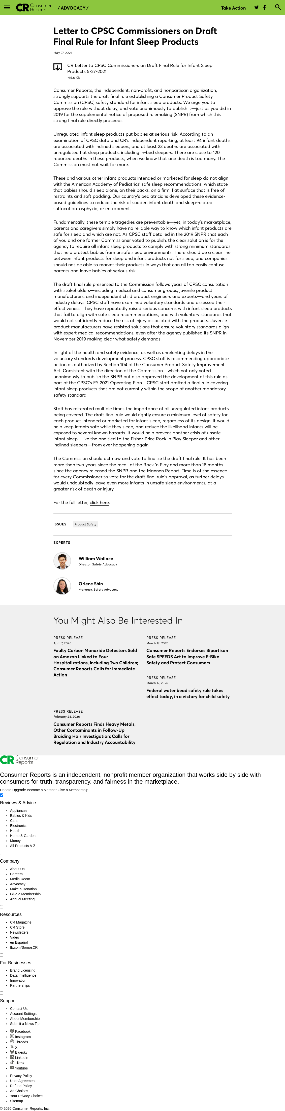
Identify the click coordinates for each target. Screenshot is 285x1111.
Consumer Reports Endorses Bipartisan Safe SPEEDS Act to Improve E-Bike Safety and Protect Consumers (187, 656)
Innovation (18, 980)
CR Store (17, 927)
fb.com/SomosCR (24, 947)
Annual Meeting (22, 899)
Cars (14, 821)
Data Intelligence (23, 975)
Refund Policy (21, 1086)
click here (99, 502)
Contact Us (18, 1009)
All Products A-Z (22, 846)
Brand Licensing (22, 970)
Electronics (18, 826)
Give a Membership (73, 790)
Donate (5, 790)
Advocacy (17, 884)
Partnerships (20, 985)
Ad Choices (19, 1091)
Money (15, 841)
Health (15, 831)
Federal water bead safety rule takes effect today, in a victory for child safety (188, 693)
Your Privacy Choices (27, 1096)
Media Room (20, 879)
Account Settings (23, 1014)
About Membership (25, 1019)
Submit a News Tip (25, 1024)
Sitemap (16, 1101)
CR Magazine (20, 922)
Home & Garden (23, 836)
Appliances (18, 811)
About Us (17, 869)
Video (14, 937)
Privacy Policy (21, 1076)
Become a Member (42, 790)
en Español (19, 942)
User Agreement (23, 1081)
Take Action (233, 8)
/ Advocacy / (73, 8)
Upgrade (19, 790)
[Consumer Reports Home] (19, 764)
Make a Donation (23, 889)
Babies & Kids (21, 816)
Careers (16, 874)
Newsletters (19, 932)
